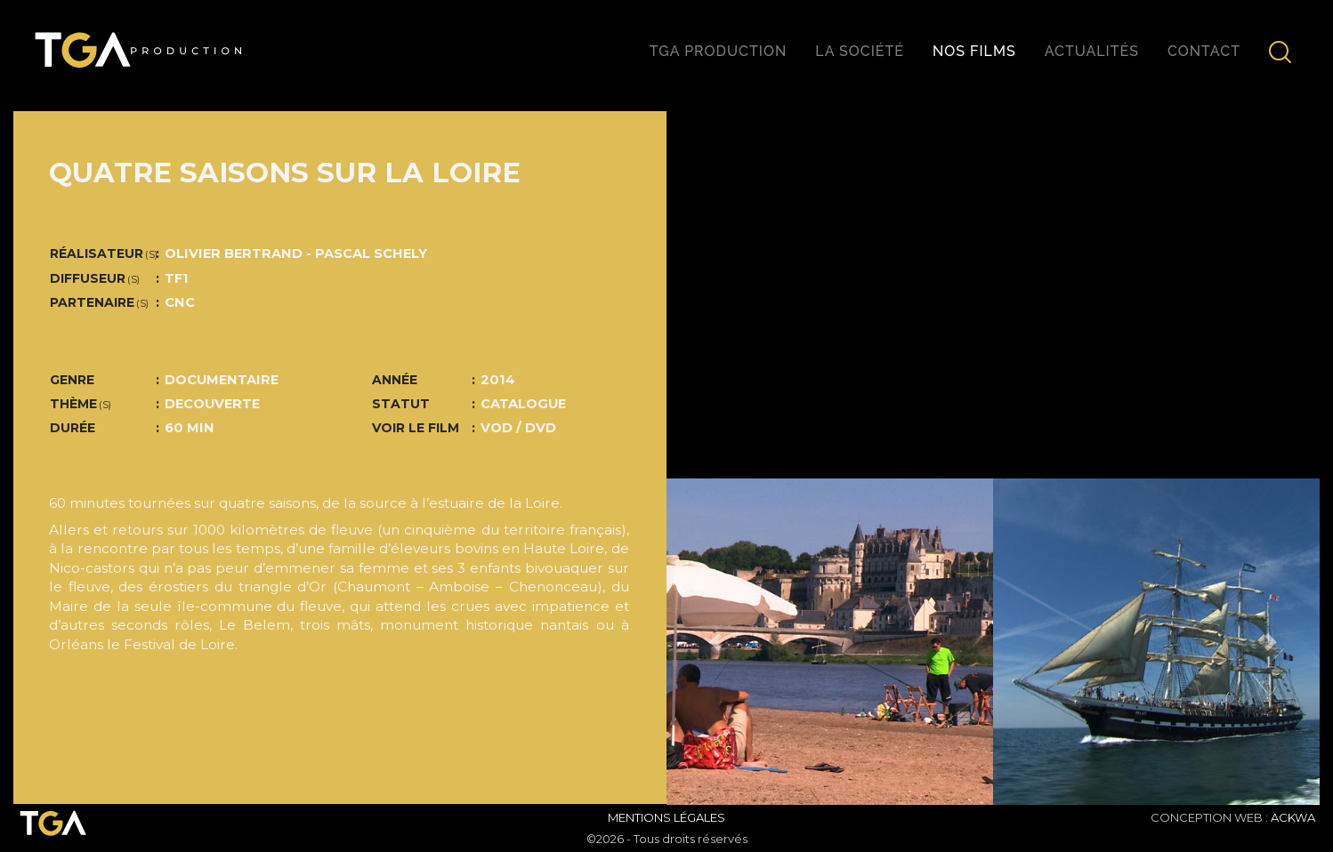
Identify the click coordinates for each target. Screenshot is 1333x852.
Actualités (1092, 51)
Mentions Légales (666, 817)
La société (859, 51)
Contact (1203, 51)
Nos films (974, 51)
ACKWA (1293, 817)
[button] (715, 641)
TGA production (718, 51)
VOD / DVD (518, 428)
